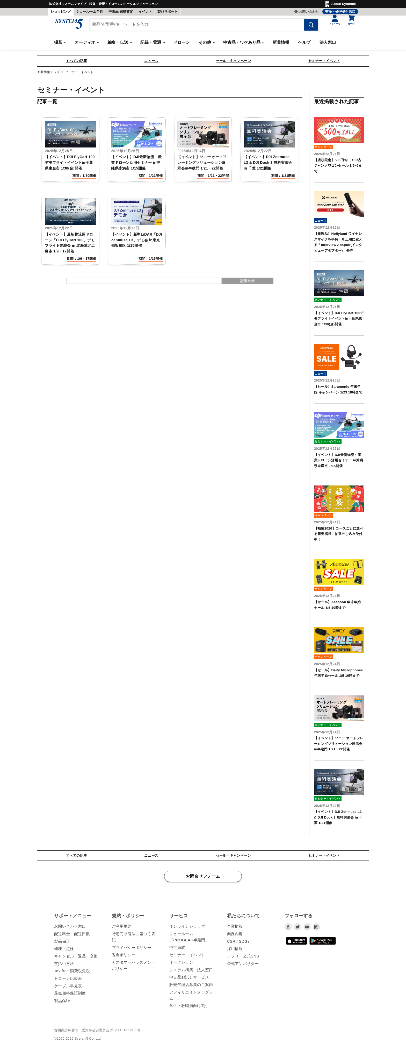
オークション (181, 964)
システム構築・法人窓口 (191, 972)
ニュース (151, 63)
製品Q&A (62, 1003)
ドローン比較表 (68, 980)
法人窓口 (328, 45)
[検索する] (308, 27)
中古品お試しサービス (189, 979)
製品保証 (62, 943)
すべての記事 (76, 63)
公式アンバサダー (243, 965)
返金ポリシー (124, 957)
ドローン (181, 45)
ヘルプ (304, 45)
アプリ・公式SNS (243, 958)
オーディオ (87, 45)
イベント (145, 11)
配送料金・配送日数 (72, 936)
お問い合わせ (309, 11)
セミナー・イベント (324, 63)
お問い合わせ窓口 (70, 928)
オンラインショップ (187, 928)
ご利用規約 (122, 928)
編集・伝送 (119, 45)
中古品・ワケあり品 (243, 45)
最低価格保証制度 (70, 995)
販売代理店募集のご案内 (191, 986)
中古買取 (177, 949)
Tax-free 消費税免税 (72, 973)
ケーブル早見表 (68, 988)
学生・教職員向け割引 (189, 1008)
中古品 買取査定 (120, 11)
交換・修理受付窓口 (340, 11)
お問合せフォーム (203, 878)
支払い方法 (64, 965)
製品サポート (167, 11)
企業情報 (235, 928)
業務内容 (235, 936)
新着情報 (281, 45)
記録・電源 (152, 45)
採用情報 (235, 951)
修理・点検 (64, 951)
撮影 (60, 45)
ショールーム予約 (89, 11)
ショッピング (60, 11)
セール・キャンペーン (233, 63)
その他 (207, 45)
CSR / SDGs (238, 943)
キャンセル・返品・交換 (76, 958)
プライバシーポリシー (131, 949)
